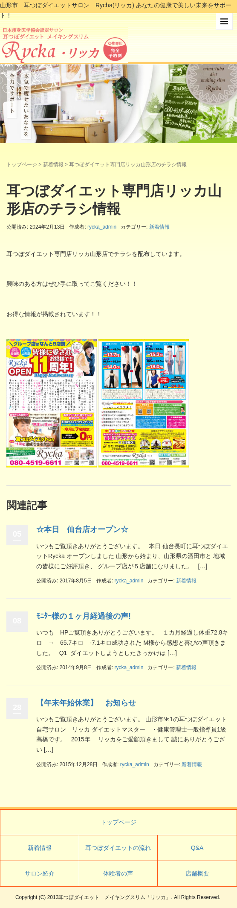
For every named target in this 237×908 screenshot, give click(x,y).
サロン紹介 (40, 873)
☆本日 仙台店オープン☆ (82, 529)
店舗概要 (197, 873)
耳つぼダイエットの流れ (118, 847)
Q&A (197, 847)
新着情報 (53, 164)
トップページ (21, 164)
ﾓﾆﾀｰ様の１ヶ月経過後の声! (83, 616)
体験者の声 (118, 873)
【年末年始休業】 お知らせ (86, 703)
